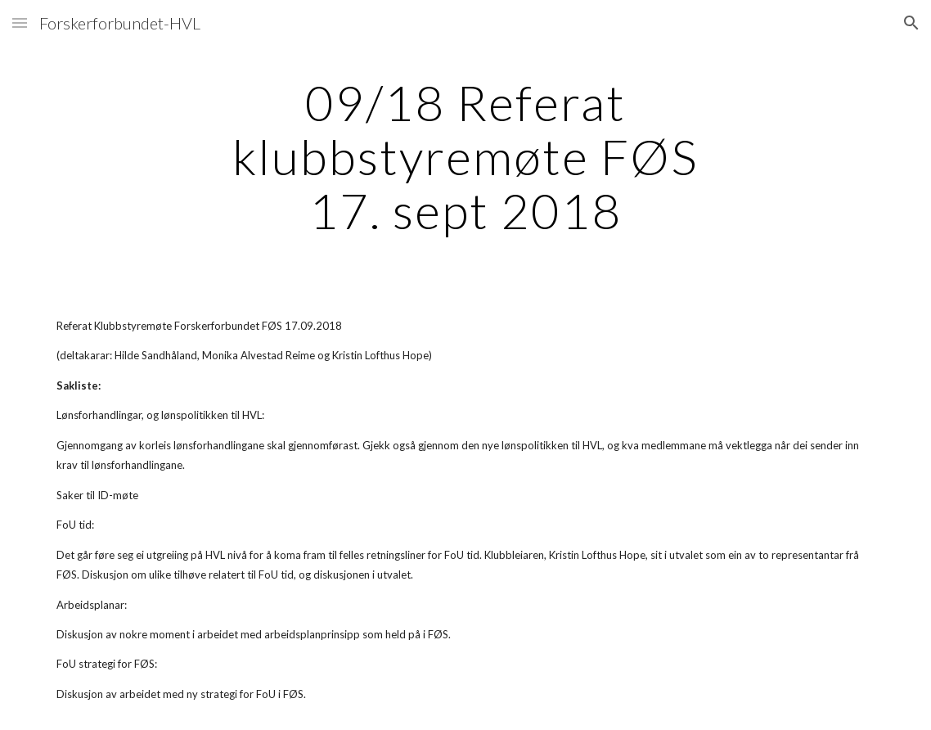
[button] (19, 22)
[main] (466, 156)
